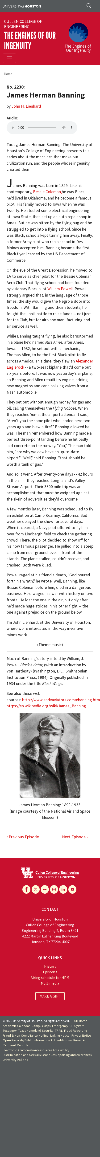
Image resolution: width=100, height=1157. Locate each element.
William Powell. (60, 288)
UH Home (80, 1021)
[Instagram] (54, 889)
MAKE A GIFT (50, 996)
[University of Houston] (22, 6)
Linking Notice (60, 1036)
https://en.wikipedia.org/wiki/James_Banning (46, 706)
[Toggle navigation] (9, 58)
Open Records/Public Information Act (29, 1040)
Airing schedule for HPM (50, 977)
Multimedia (50, 983)
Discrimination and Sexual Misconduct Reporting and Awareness (47, 1055)
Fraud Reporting (75, 1031)
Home (8, 74)
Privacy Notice (81, 1036)
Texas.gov (10, 1031)
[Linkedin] (63, 889)
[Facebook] (26, 889)
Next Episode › (75, 836)
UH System (77, 1026)
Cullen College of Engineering (23, 24)
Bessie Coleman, (47, 191)
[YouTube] (72, 889)
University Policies (15, 1060)
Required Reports (15, 1045)
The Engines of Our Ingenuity (30, 41)
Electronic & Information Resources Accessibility (36, 1050)
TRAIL (58, 1031)
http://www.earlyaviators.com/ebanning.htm (61, 699)
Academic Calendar (16, 1026)
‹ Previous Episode (23, 836)
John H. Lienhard (26, 106)
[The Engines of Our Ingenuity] (79, 35)
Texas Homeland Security (36, 1031)
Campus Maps (41, 1026)
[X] (36, 889)
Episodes (50, 972)
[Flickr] (45, 889)
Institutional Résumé (71, 1040)
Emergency (60, 1026)
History (50, 966)
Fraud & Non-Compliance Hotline (26, 1036)
